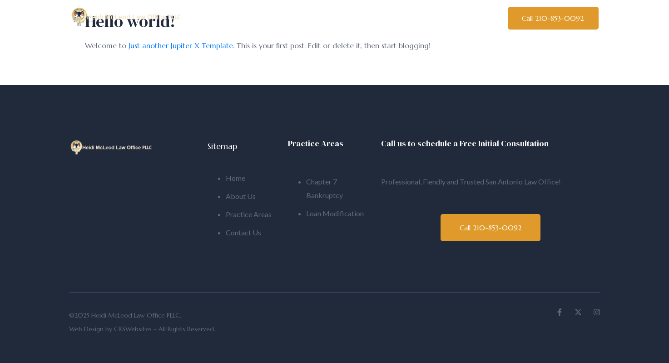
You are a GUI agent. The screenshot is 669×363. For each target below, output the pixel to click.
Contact (462, 19)
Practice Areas (397, 19)
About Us (266, 19)
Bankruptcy (327, 19)
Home (214, 19)
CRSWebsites (133, 329)
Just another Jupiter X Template (181, 45)
